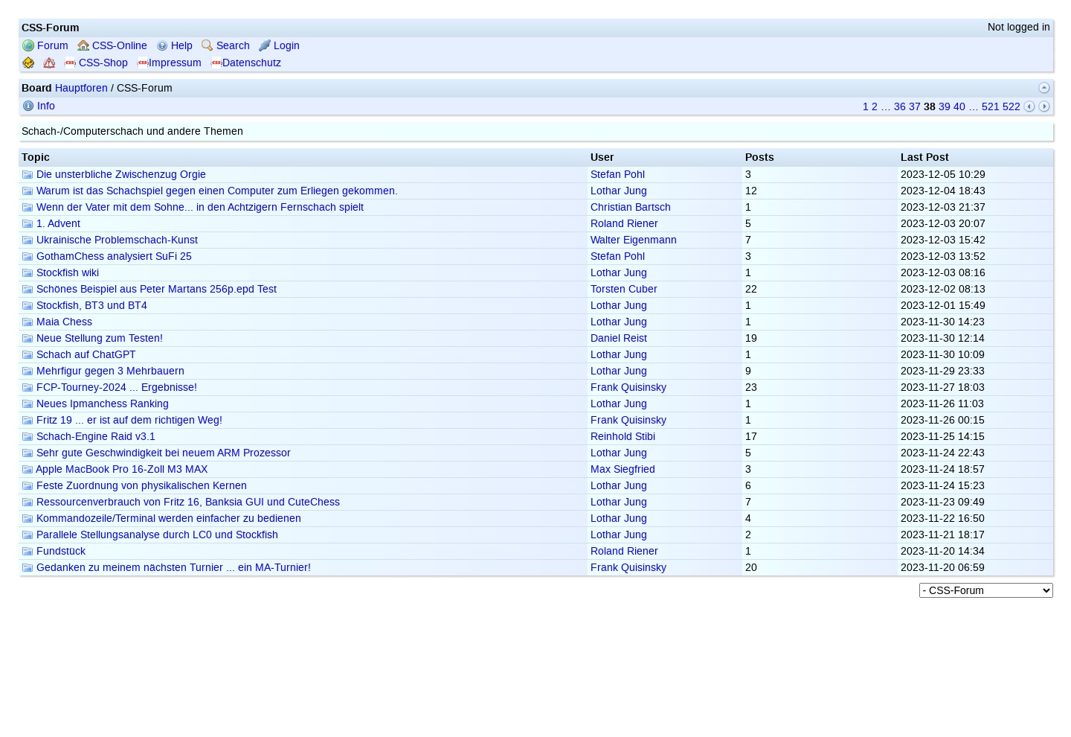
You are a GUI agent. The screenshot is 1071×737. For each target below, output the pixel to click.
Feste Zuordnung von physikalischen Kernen (134, 485)
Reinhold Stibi (623, 436)
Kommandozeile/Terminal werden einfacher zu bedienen (161, 518)
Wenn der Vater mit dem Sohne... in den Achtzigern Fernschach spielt (193, 207)
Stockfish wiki (60, 273)
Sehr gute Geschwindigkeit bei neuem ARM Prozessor (156, 453)
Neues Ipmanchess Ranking (95, 404)
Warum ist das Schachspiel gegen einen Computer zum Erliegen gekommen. (210, 191)
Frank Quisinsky (628, 387)
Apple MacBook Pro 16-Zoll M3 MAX (115, 469)
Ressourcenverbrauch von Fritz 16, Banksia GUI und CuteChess (181, 502)
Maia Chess (57, 322)
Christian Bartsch (631, 207)
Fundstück (54, 551)
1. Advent (51, 223)
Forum (45, 45)
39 (945, 106)
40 (959, 106)
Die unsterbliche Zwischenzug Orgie (114, 174)
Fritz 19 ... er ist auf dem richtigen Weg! (122, 420)
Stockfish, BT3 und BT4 (84, 305)
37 (915, 106)
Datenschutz (245, 63)
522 (1011, 106)
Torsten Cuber (624, 289)
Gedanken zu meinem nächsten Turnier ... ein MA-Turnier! (166, 567)
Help (174, 45)
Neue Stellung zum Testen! (92, 338)
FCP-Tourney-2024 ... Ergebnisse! (109, 387)
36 (900, 106)
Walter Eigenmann (634, 240)
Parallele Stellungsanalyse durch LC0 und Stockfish (150, 535)
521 (991, 106)
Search (226, 45)
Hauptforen (81, 88)
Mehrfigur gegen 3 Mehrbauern (103, 371)
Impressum (169, 63)
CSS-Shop (96, 63)
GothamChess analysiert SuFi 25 (107, 256)
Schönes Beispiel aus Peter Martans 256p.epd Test (149, 289)
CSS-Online (112, 45)
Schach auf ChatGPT (79, 354)
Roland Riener (624, 223)
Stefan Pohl (618, 174)
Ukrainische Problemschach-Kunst (110, 240)
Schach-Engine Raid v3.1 (88, 436)
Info (38, 106)
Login (279, 45)
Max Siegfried (623, 469)
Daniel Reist (619, 338)
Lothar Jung (619, 191)
